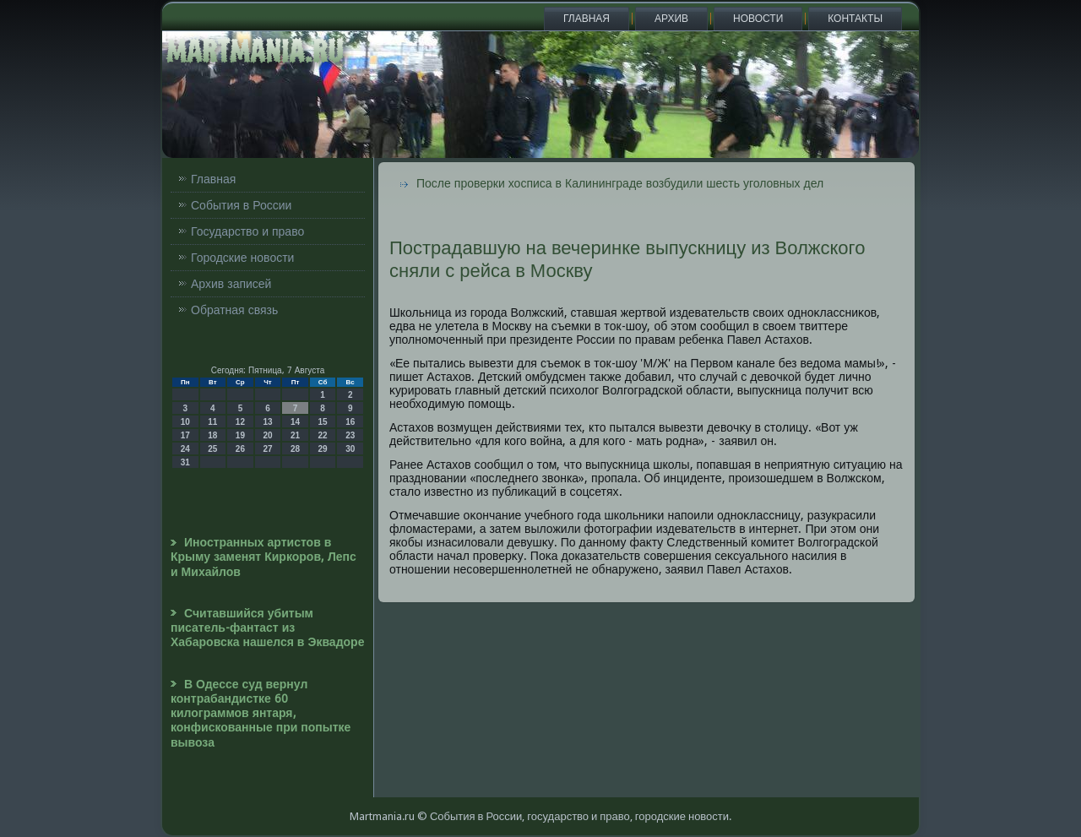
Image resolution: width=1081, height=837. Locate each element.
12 (240, 422)
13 (267, 422)
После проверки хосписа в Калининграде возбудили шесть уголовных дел (619, 183)
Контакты (855, 18)
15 (323, 422)
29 (323, 449)
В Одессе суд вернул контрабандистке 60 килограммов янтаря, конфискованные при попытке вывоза (260, 713)
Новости (758, 18)
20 (267, 435)
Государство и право (247, 231)
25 (212, 449)
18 (212, 435)
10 (185, 422)
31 (185, 462)
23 (350, 435)
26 (240, 449)
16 (350, 422)
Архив (671, 18)
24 (185, 449)
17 (185, 435)
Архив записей (231, 284)
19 (240, 435)
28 (295, 449)
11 (212, 422)
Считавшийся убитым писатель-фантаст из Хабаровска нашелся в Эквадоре (267, 627)
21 (295, 435)
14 (295, 422)
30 (350, 449)
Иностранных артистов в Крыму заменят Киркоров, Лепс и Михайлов (263, 557)
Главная (586, 18)
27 (267, 449)
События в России (241, 205)
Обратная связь (234, 310)
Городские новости (242, 257)
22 (323, 435)
